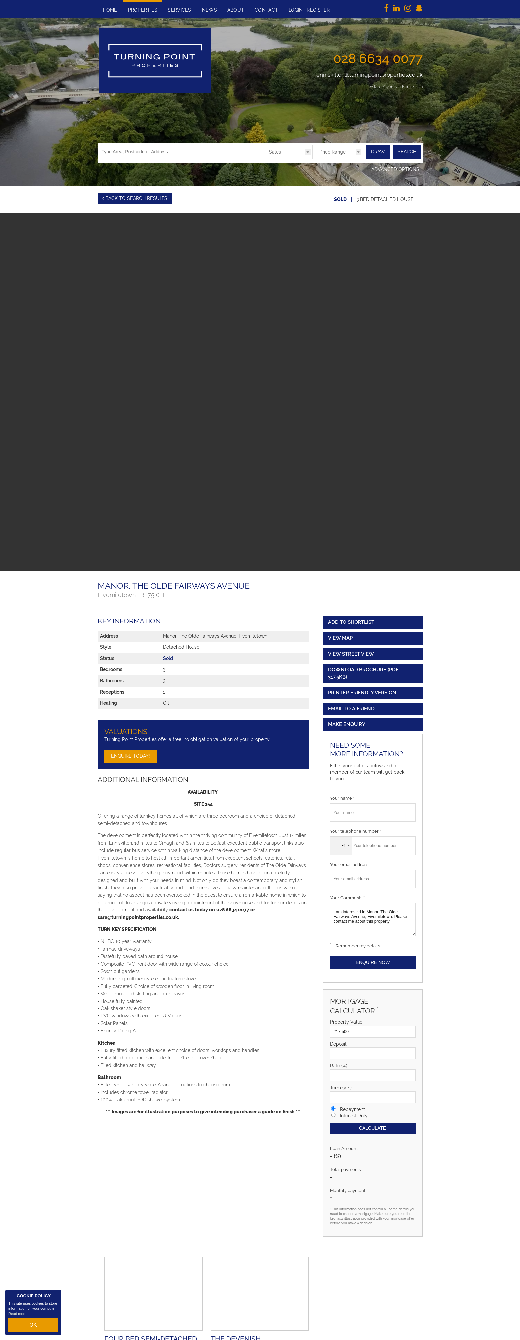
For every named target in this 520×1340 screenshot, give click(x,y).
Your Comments (347, 894)
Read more (17, 1318)
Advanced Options (395, 169)
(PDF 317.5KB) (363, 670)
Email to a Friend (351, 706)
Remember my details (358, 942)
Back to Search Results (134, 197)
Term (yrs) (341, 1084)
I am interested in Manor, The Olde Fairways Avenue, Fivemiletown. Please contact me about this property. (373, 916)
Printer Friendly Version (360, 689)
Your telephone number (355, 828)
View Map (340, 635)
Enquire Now (373, 959)
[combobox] (341, 843)
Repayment (352, 1106)
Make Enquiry (346, 721)
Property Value (346, 1019)
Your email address (349, 861)
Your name (342, 795)
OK (33, 1327)
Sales (275, 152)
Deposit (338, 1041)
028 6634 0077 (377, 58)
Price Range (332, 152)
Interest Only (354, 1112)
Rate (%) (338, 1062)
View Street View (351, 651)
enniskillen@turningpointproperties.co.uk (369, 74)
